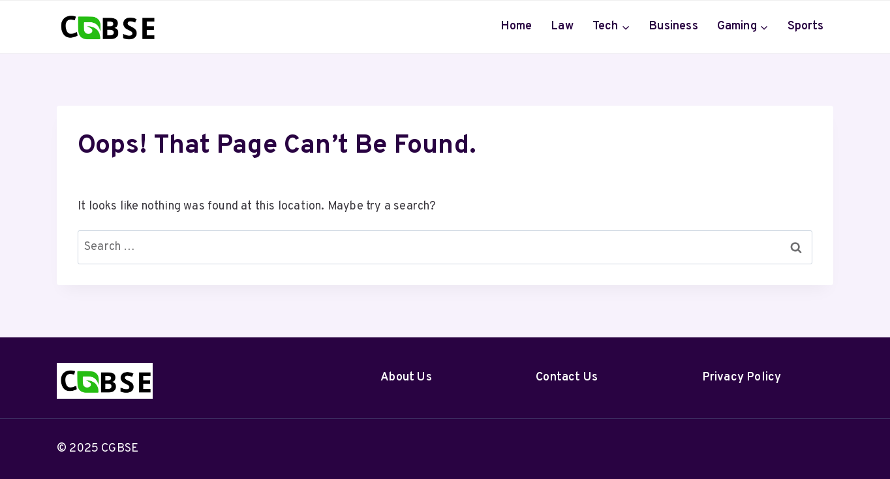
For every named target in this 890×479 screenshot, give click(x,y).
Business (673, 26)
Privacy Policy (742, 377)
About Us (406, 377)
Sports (806, 26)
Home (516, 26)
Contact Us (567, 377)
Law (562, 26)
